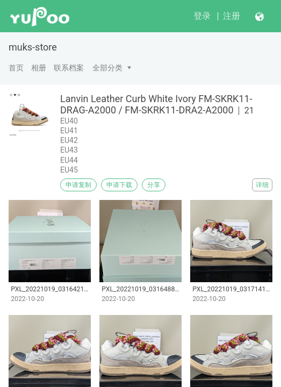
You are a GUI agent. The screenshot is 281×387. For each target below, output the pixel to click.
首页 (16, 67)
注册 (231, 16)
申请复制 (78, 185)
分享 (153, 185)
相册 (38, 67)
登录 (202, 16)
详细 (262, 185)
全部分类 (107, 67)
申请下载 (119, 185)
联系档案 (69, 67)
